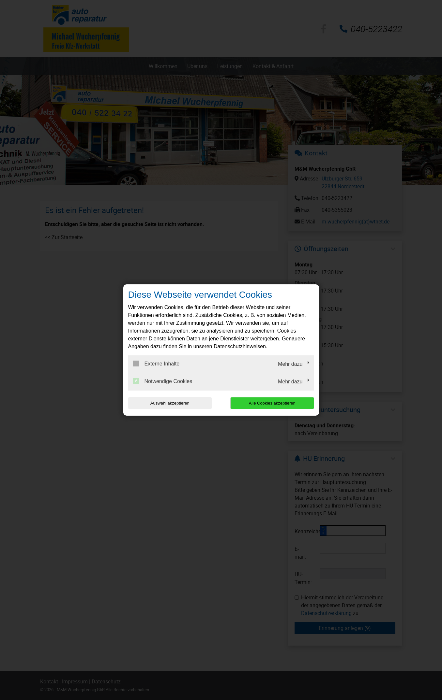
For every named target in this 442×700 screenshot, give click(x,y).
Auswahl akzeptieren (170, 403)
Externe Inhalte (156, 363)
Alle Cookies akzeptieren (272, 403)
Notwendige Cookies (162, 381)
